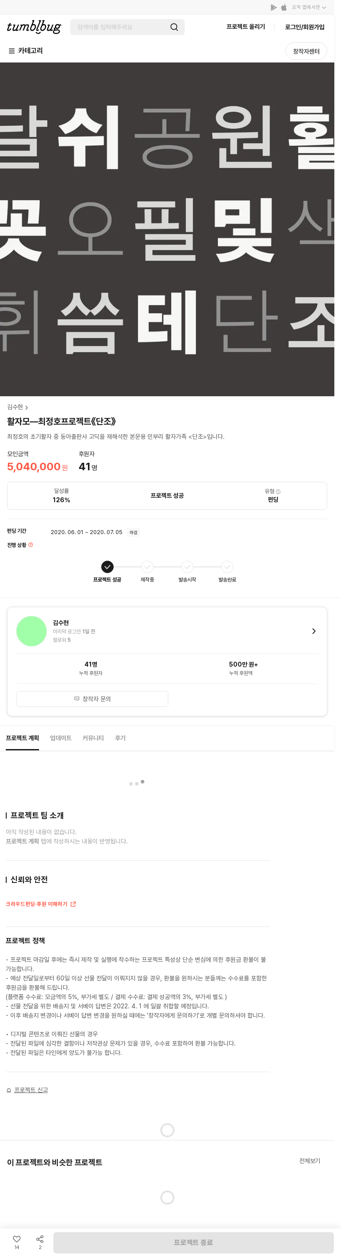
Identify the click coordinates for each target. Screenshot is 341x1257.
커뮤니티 (93, 738)
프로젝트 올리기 (245, 26)
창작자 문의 (92, 699)
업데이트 (60, 738)
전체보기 (309, 1160)
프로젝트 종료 (193, 1242)
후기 (120, 738)
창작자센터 (306, 51)
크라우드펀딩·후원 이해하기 (41, 905)
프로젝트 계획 (22, 738)
